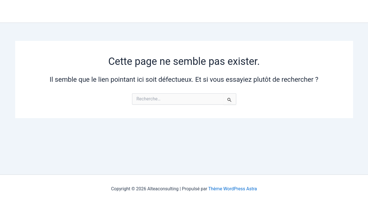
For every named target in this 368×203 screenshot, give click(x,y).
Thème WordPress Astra (232, 188)
